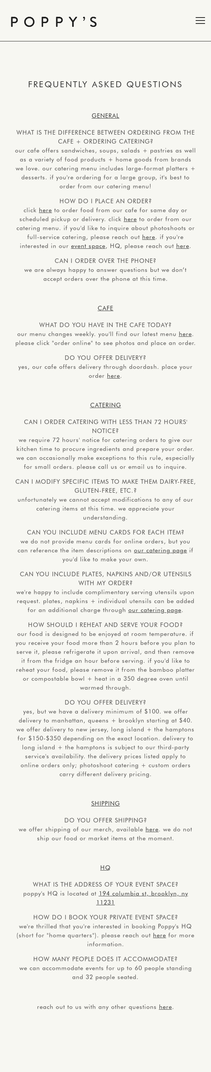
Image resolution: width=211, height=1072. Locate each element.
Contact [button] (105, 1063)
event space (88, 246)
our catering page (160, 550)
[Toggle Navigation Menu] (200, 20)
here (45, 210)
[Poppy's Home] (54, 20)
